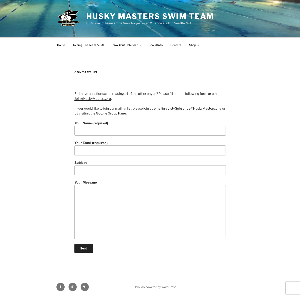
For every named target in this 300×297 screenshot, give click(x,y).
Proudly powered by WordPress (155, 287)
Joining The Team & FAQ (89, 45)
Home (61, 45)
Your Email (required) (150, 148)
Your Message (150, 209)
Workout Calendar (127, 45)
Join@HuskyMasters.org (92, 99)
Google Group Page (111, 113)
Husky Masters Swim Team (150, 16)
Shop (194, 45)
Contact (175, 45)
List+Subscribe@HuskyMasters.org (194, 108)
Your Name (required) (150, 128)
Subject (150, 168)
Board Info (155, 45)
